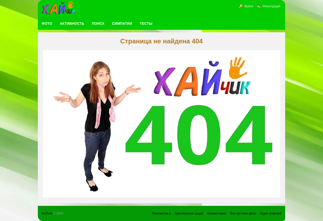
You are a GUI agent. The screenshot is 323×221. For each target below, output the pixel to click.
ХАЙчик (47, 213)
